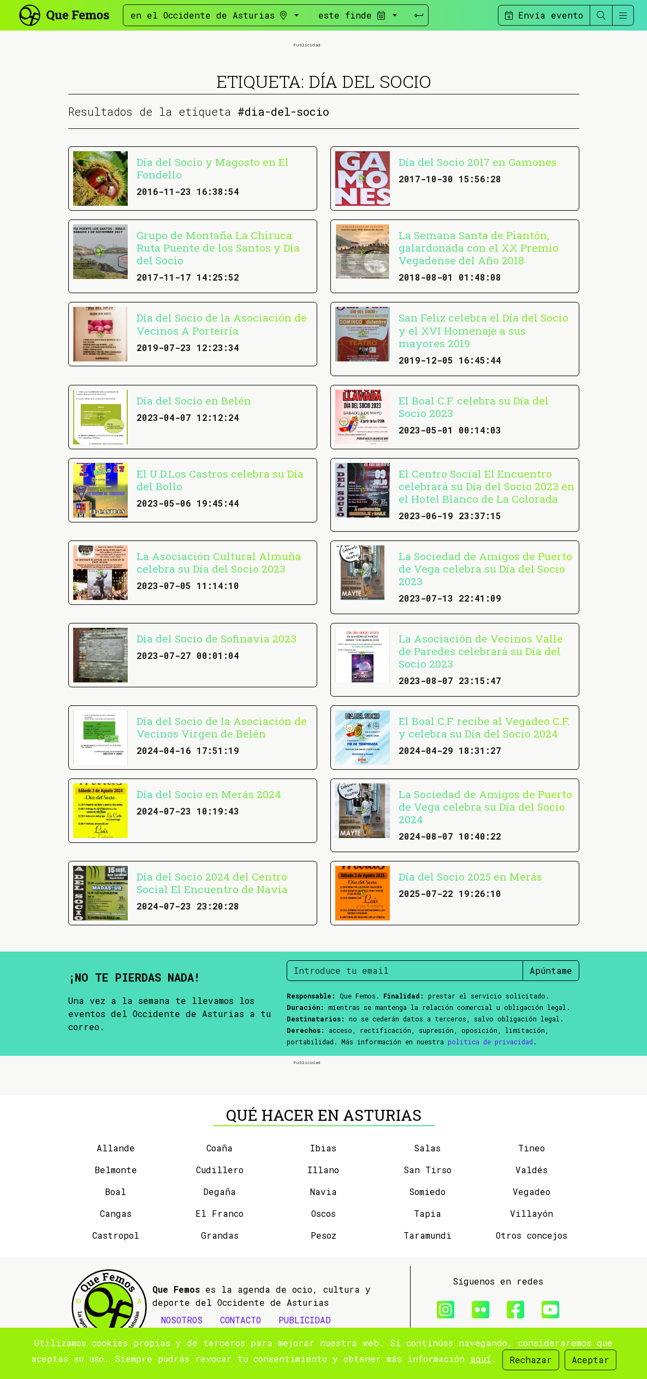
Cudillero (220, 1169)
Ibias (323, 1148)
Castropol (115, 1235)
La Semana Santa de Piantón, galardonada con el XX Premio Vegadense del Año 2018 (479, 247)
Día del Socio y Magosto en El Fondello (212, 168)
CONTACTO (240, 1319)
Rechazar (530, 1359)
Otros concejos (531, 1235)
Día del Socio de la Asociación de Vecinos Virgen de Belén (221, 727)
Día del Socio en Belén (193, 400)
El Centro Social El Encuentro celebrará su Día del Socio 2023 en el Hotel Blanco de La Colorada (486, 486)
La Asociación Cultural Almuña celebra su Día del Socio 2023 (218, 562)
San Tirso (427, 1169)
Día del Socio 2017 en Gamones (478, 162)
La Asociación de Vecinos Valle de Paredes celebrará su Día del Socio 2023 (481, 651)
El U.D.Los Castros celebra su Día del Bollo (220, 480)
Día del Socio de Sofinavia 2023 (216, 638)
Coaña (219, 1148)
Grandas (220, 1235)
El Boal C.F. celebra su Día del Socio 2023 (474, 407)
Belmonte (115, 1169)
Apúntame (551, 970)
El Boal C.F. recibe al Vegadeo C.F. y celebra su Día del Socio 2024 (484, 727)
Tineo (531, 1148)
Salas (427, 1148)
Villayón (531, 1213)
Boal (115, 1191)
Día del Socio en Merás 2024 (208, 794)
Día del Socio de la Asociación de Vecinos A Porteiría (221, 324)
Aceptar (590, 1359)
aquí (480, 1358)
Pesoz (323, 1235)
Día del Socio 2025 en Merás (470, 876)
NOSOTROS (182, 1319)
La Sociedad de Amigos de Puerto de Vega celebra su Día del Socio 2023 (485, 568)
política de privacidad (490, 1041)
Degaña (219, 1191)
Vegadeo (531, 1191)
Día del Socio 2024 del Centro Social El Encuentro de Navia (212, 883)
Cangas (116, 1213)
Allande (116, 1148)
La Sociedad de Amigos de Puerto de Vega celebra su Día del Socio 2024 (485, 806)
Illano (323, 1169)
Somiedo (427, 1191)
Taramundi (427, 1235)
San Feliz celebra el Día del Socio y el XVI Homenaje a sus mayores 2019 (483, 330)
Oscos (323, 1213)
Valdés (531, 1169)
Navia (323, 1191)
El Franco (219, 1213)
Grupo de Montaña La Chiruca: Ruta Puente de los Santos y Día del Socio (218, 247)
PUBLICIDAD (304, 1319)
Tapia (427, 1213)
